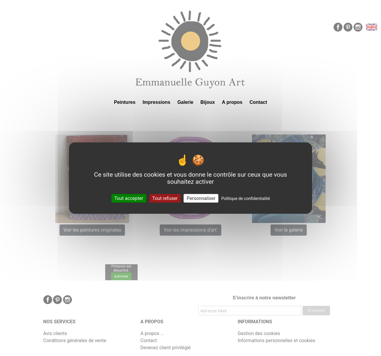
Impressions (156, 102)
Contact (258, 102)
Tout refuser (165, 198)
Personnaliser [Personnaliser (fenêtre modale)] (201, 198)
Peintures (125, 102)
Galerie (185, 102)
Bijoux (207, 102)
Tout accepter (128, 198)
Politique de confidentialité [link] (245, 198)
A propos (232, 102)
